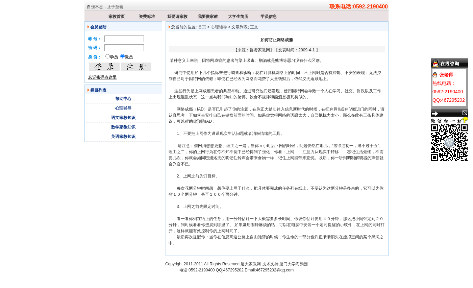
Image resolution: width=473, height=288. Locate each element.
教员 (129, 57)
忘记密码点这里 (102, 77)
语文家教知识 (123, 117)
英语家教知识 (123, 136)
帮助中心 (123, 98)
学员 (114, 57)
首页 (202, 27)
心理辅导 (123, 108)
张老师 (446, 74)
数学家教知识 (123, 127)
